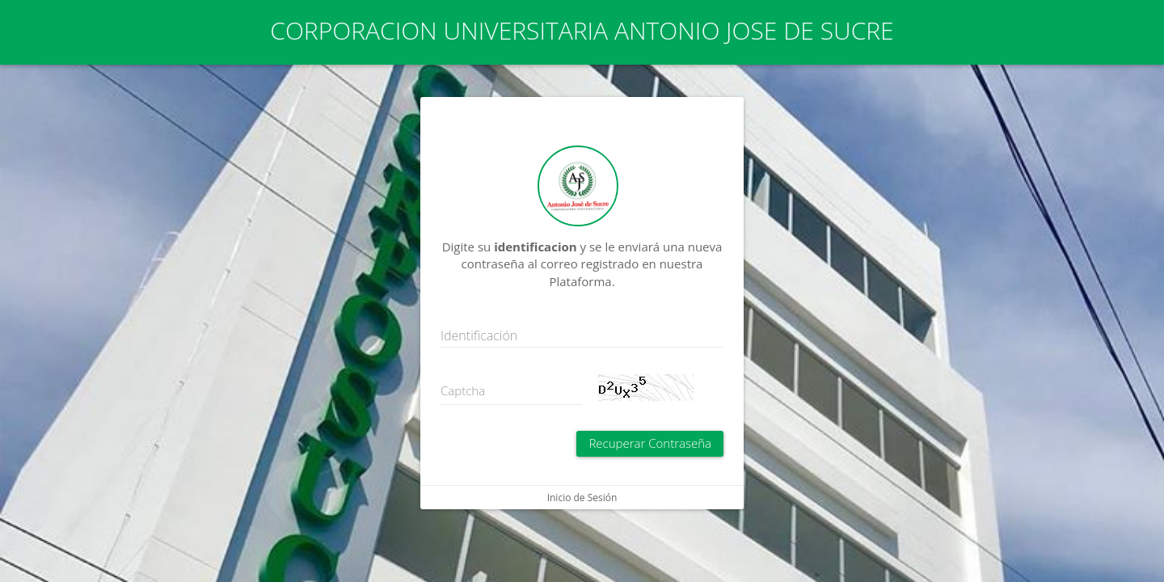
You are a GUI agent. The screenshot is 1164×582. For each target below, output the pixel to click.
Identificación (479, 335)
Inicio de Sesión (582, 497)
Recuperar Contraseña (649, 443)
